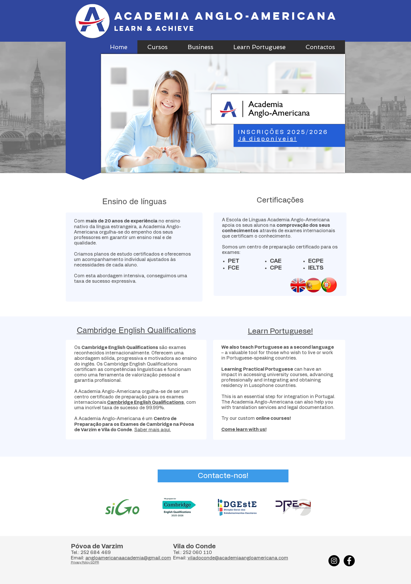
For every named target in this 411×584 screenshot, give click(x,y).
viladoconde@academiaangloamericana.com (238, 558)
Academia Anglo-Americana (226, 16)
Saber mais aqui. (152, 430)
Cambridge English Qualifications (145, 402)
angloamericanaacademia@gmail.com (128, 558)
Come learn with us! (243, 429)
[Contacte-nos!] (223, 475)
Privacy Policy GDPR (85, 562)
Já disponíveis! (267, 139)
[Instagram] (334, 560)
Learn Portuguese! (280, 331)
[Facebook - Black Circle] (349, 560)
